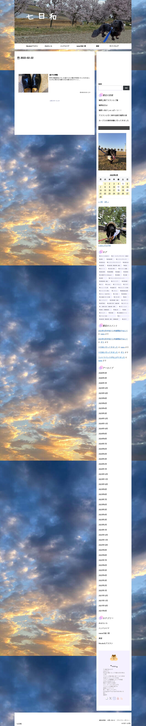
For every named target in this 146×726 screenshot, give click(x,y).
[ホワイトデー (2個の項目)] (115, 281)
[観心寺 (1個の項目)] (117, 309)
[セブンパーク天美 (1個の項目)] (123, 287)
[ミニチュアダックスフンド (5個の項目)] (114, 262)
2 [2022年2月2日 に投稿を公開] (109, 183)
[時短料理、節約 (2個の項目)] (104, 281)
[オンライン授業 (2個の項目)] (123, 268)
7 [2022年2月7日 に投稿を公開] (100, 187)
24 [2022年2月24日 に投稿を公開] (114, 193)
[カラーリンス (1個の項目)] (123, 306)
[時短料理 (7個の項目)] (110, 259)
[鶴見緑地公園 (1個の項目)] (124, 291)
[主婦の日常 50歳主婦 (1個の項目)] (113, 303)
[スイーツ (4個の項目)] (103, 268)
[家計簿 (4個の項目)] (102, 265)
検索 (100, 84)
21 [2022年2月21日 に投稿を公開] (100, 193)
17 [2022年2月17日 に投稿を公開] (114, 190)
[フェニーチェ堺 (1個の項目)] (104, 287)
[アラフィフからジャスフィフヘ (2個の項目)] (118, 278)
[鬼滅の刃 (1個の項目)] (113, 287)
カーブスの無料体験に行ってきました (114, 120)
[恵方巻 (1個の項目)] (112, 313)
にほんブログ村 (104, 245)
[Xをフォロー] (110, 698)
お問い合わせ (111, 720)
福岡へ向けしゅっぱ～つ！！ (110, 110)
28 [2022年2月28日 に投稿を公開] (100, 197)
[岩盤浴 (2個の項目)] (118, 272)
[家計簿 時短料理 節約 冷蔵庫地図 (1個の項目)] (110, 319)
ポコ (102, 342)
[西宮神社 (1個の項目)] (125, 294)
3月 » (106, 202)
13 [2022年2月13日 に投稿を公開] (127, 187)
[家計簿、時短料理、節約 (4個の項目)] (114, 265)
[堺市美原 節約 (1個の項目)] (114, 300)
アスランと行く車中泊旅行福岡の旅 (113, 115)
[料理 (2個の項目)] (103, 278)
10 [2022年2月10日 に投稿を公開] (114, 187)
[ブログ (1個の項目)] (126, 284)
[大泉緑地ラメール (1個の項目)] (122, 313)
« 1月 (100, 202)
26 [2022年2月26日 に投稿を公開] (123, 193)
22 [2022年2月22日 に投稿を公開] (105, 193)
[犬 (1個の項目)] (123, 316)
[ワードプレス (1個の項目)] (117, 284)
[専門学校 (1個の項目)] (102, 303)
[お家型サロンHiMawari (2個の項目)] (106, 275)
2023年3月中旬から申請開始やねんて (113, 330)
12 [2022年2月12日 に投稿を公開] (123, 187)
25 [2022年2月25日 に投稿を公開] (118, 193)
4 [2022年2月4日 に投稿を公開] (118, 183)
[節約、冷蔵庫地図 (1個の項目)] (105, 309)
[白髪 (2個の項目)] (126, 275)
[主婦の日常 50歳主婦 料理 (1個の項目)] (108, 306)
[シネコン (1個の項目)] (115, 291)
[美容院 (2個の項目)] (118, 275)
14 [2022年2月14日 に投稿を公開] (100, 190)
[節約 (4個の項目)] (126, 265)
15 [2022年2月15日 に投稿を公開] (105, 190)
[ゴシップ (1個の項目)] (103, 313)
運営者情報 (101, 720)
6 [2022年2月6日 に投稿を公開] (127, 183)
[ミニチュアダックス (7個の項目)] (122, 259)
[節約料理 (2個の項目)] (102, 272)
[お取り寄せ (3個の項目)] (112, 268)
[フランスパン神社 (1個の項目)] (105, 291)
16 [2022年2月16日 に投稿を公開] (109, 190)
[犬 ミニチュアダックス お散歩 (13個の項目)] (120, 256)
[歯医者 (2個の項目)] (126, 272)
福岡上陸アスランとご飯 (108, 100)
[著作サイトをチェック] (106, 698)
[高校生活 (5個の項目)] (102, 262)
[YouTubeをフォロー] (117, 698)
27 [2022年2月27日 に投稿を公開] (127, 193)
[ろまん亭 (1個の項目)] (117, 297)
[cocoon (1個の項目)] (108, 284)
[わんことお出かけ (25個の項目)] (104, 256)
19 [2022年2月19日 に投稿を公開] (123, 190)
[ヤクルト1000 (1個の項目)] (107, 316)
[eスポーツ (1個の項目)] (125, 300)
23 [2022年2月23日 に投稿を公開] (109, 193)
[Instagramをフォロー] (114, 698)
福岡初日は (103, 105)
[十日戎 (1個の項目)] (116, 294)
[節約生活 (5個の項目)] (125, 262)
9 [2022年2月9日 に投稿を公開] (109, 187)
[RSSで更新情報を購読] (121, 698)
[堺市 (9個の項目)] (102, 259)
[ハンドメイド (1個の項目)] (104, 300)
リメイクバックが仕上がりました (111, 357)
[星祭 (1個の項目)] (125, 309)
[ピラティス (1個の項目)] (125, 303)
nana (103, 334)
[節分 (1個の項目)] (126, 297)
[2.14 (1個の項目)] (101, 284)
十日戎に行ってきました (108, 347)
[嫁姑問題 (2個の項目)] (110, 272)
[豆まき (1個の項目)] (125, 319)
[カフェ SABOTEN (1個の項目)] (105, 294)
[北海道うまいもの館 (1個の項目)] (106, 297)
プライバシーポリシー (123, 720)
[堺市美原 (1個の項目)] (125, 281)
